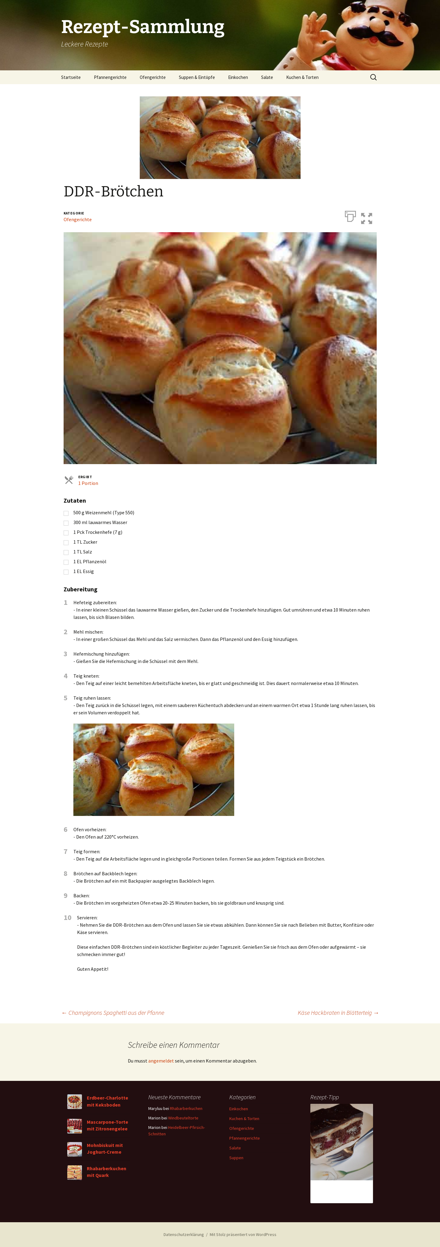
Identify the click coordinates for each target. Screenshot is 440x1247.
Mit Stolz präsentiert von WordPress (243, 1234)
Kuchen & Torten (302, 77)
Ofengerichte (153, 77)
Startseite (71, 77)
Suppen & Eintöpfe (197, 77)
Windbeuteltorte (183, 1118)
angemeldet (161, 1061)
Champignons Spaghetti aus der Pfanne (112, 1012)
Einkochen (238, 77)
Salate (267, 77)
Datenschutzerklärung (184, 1234)
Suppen (236, 1157)
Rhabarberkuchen (186, 1108)
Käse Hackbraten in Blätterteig (338, 1012)
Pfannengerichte (110, 77)
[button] (371, 215)
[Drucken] (350, 215)
